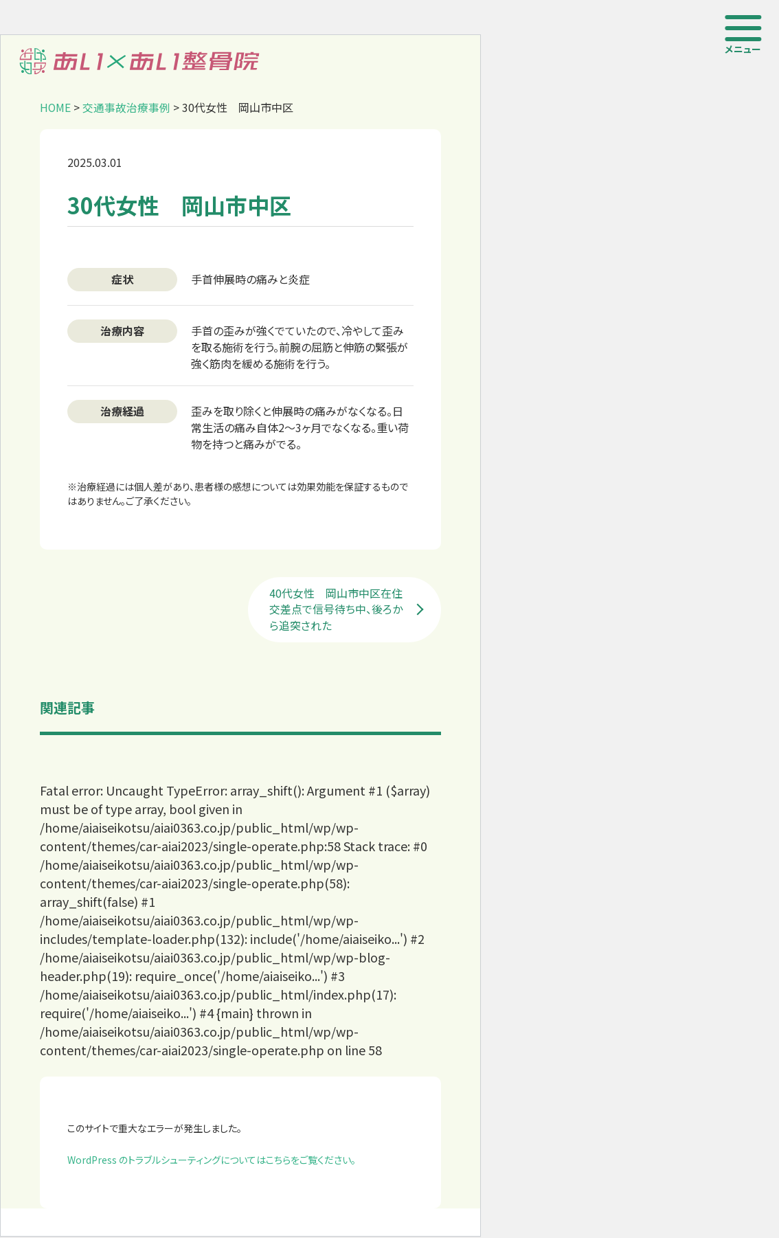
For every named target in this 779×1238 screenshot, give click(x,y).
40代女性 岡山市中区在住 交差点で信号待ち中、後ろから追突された (343, 610)
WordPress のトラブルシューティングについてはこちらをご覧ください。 (211, 1161)
